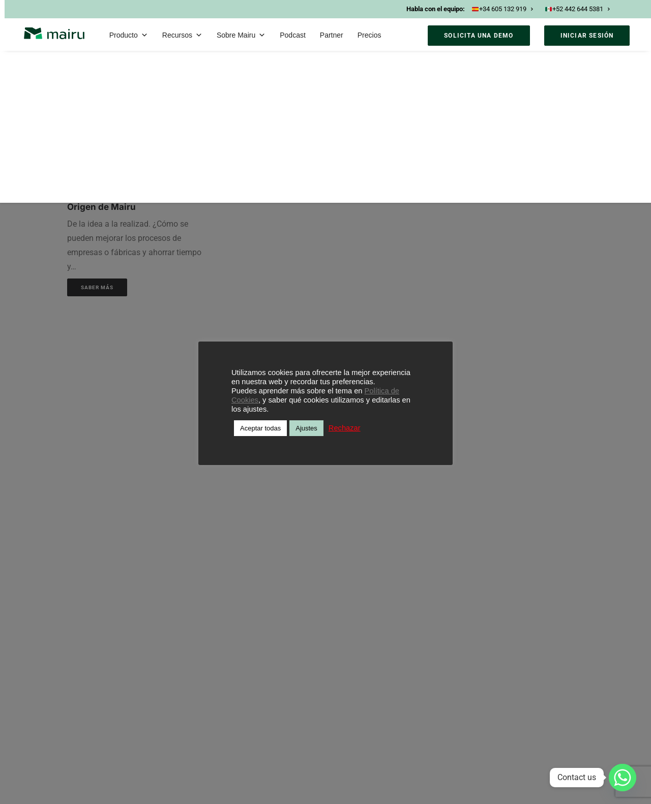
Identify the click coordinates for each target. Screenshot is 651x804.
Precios (369, 35)
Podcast (293, 35)
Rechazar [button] (345, 428)
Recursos (182, 35)
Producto (128, 35)
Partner (331, 35)
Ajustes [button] (306, 428)
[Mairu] (54, 33)
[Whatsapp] (622, 777)
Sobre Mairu (241, 35)
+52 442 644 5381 (577, 9)
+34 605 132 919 (502, 9)
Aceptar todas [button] (260, 428)
